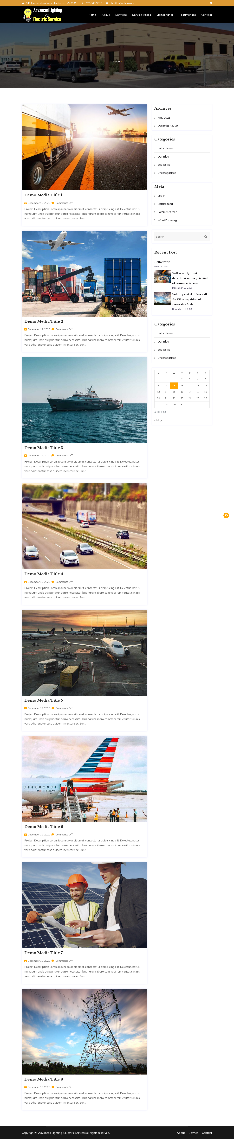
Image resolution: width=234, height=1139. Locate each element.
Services (121, 14)
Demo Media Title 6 (43, 827)
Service (193, 1132)
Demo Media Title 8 (43, 1079)
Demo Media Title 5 (43, 700)
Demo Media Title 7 (43, 953)
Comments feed (167, 212)
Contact (206, 14)
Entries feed (165, 203)
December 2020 (168, 125)
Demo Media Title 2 (43, 321)
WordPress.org (167, 220)
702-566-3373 (92, 3)
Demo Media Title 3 (43, 448)
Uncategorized (167, 172)
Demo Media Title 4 (43, 574)
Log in (161, 195)
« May (158, 420)
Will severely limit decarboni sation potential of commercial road (190, 278)
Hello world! (162, 261)
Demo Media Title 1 (43, 195)
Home (92, 14)
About (106, 14)
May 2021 (164, 117)
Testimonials (187, 14)
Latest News (166, 148)
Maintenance (165, 14)
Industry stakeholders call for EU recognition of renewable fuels (190, 299)
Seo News (164, 164)
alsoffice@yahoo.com (120, 3)
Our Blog (163, 156)
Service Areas (141, 14)
